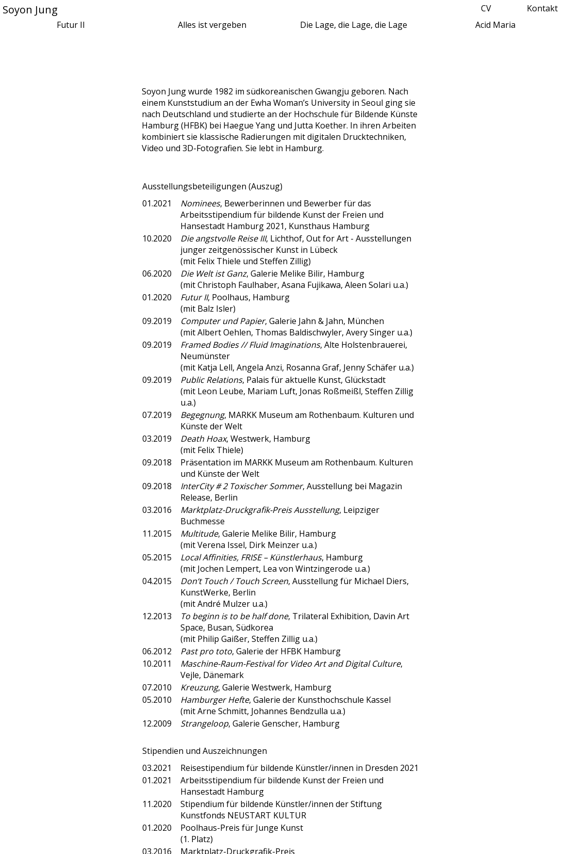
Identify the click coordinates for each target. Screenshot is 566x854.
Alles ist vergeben (212, 24)
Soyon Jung (30, 10)
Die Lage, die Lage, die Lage (353, 24)
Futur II (71, 24)
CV (486, 8)
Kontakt (542, 8)
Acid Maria (495, 24)
